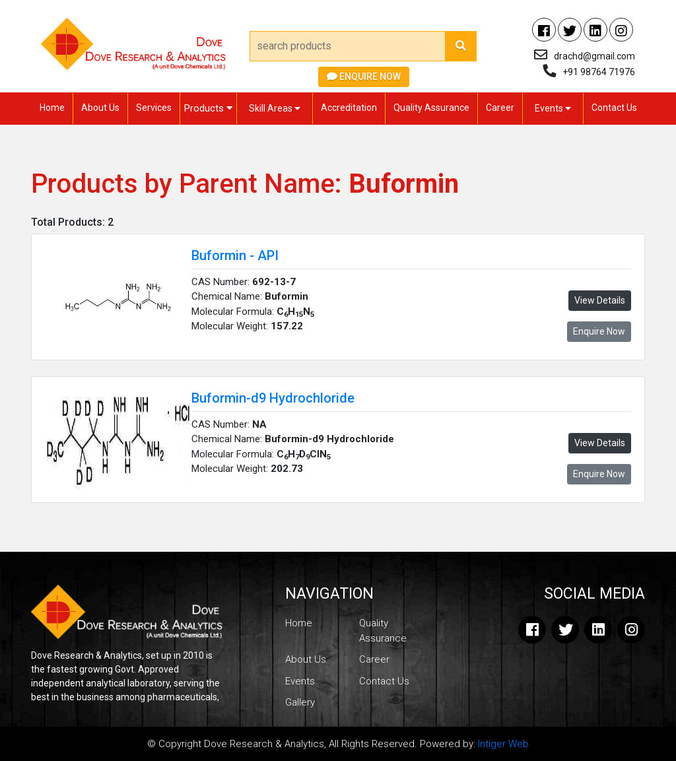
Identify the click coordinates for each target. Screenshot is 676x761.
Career (500, 107)
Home (52, 107)
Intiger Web (503, 744)
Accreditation (349, 107)
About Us (100, 107)
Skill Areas (274, 108)
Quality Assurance (431, 107)
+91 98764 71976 (598, 72)
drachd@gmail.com (594, 56)
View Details (599, 300)
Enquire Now (364, 76)
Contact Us (614, 107)
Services (154, 107)
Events (553, 108)
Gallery (300, 702)
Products (208, 108)
